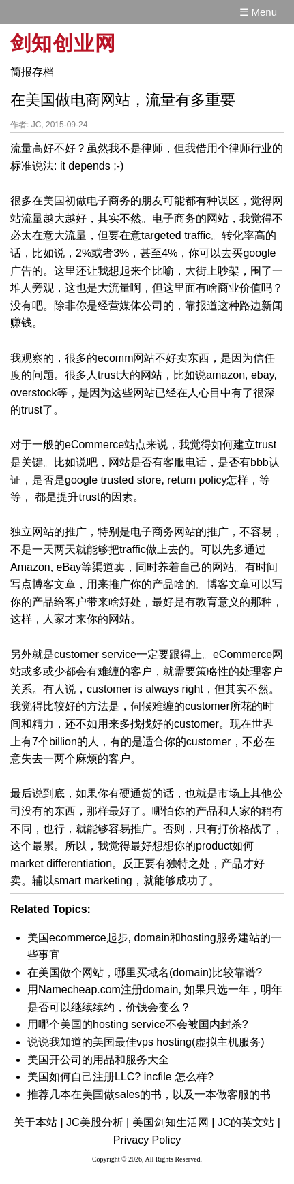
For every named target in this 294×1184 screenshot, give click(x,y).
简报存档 (32, 72)
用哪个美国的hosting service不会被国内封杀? (137, 1024)
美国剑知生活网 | (173, 1122)
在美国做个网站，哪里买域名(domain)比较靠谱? (144, 972)
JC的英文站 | (249, 1122)
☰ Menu (258, 12)
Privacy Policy (147, 1140)
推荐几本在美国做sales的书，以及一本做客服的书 (149, 1094)
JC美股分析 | (97, 1122)
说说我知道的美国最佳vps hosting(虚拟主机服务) (146, 1042)
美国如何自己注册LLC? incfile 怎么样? (120, 1076)
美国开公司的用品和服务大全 (98, 1059)
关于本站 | (38, 1122)
